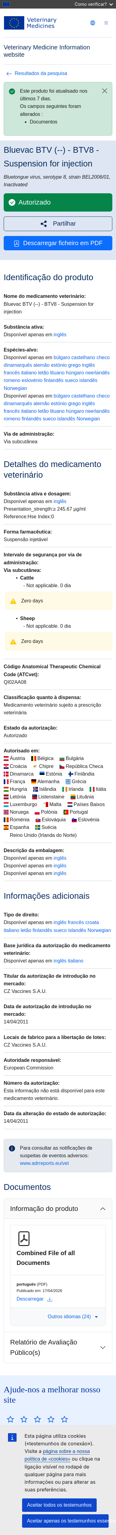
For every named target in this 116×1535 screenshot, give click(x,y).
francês (12, 372)
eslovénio (32, 380)
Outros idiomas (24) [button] (73, 1316)
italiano (29, 372)
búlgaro (62, 357)
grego (74, 365)
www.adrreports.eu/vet (44, 1163)
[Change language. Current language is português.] (93, 23)
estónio (59, 365)
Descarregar (34, 1299)
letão (43, 372)
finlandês (54, 380)
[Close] (104, 90)
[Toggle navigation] (106, 23)
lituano (57, 372)
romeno (12, 380)
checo (103, 357)
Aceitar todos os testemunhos (59, 1505)
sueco (71, 380)
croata (92, 922)
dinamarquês (18, 365)
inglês (60, 334)
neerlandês (97, 372)
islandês (88, 380)
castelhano (83, 357)
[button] (58, 223)
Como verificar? (94, 4)
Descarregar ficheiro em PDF (58, 243)
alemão (41, 365)
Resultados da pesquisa (36, 73)
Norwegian (15, 388)
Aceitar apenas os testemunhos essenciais (68, 1520)
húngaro (75, 372)
